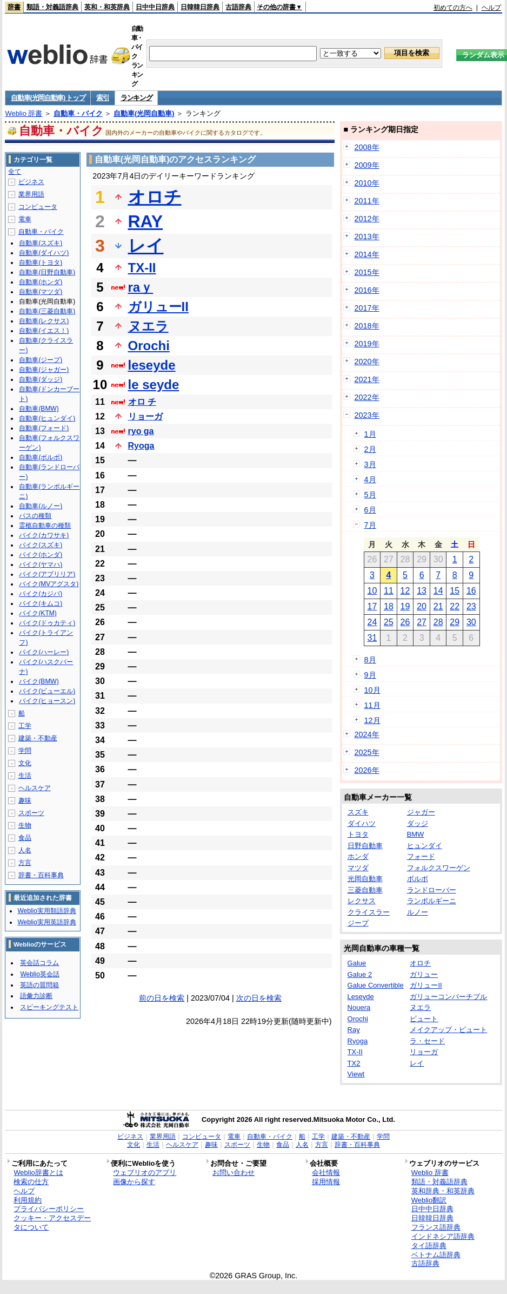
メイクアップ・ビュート (448, 1030)
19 (405, 606)
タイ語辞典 (428, 1246)
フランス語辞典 (436, 1227)
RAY (145, 221)
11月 (372, 705)
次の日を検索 (259, 998)
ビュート (424, 1019)
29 (454, 622)
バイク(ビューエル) (47, 691)
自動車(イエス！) (44, 330)
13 (421, 590)
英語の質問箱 (39, 985)
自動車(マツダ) (40, 291)
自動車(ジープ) (40, 360)
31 (372, 637)
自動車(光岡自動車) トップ (48, 98)
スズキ (358, 812)
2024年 (367, 734)
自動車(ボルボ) (40, 457)
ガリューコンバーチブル (448, 997)
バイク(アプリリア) (47, 574)
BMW (415, 834)
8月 (370, 659)
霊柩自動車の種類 (45, 525)
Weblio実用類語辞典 (46, 911)
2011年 (367, 200)
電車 (24, 219)
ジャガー (421, 812)
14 (438, 590)
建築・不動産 (37, 738)
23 (471, 606)
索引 (102, 98)
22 (454, 606)
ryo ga (141, 431)
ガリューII (158, 306)
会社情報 (326, 1172)
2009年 (367, 165)
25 (388, 622)
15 (454, 590)
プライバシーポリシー (49, 1209)
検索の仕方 (31, 1182)
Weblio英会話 (39, 974)
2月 (370, 449)
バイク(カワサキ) (44, 535)
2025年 (367, 752)
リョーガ (145, 416)
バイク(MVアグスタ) (48, 584)
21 (438, 606)
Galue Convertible (376, 985)
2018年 (367, 325)
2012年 (367, 218)
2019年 (367, 343)
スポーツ (31, 813)
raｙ (141, 287)
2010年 (367, 183)
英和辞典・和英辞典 (443, 1191)
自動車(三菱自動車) (47, 311)
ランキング (136, 98)
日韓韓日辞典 (200, 7)
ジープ (358, 923)
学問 (24, 750)
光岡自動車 (365, 879)
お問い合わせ (233, 1172)
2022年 (367, 397)
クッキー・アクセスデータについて (52, 1222)
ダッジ (417, 823)
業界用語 (31, 194)
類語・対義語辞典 (52, 7)
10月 (372, 690)
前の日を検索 (161, 998)
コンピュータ (37, 207)
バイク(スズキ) (40, 545)
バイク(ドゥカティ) (47, 623)
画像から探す (134, 1182)
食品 (24, 838)
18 (388, 606)
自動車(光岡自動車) (144, 113)
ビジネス (31, 182)
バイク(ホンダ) (40, 555)
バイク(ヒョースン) (47, 701)
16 (471, 590)
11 (388, 590)
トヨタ (358, 834)
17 (372, 606)
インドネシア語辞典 (443, 1236)
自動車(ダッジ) (40, 379)
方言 (24, 862)
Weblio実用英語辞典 (46, 922)
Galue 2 (360, 974)
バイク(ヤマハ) (40, 564)
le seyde (153, 384)
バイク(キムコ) (40, 603)
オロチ (155, 197)
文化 (24, 763)
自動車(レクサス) (44, 321)
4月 (370, 479)
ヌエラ (148, 326)
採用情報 (326, 1182)
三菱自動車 (365, 890)
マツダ (358, 868)
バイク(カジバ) (40, 593)
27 (421, 622)
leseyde (152, 365)
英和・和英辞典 (107, 7)
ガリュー (424, 974)
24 (372, 622)
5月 (370, 494)
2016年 (367, 290)
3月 (370, 464)
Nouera (359, 1007)
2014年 (367, 254)
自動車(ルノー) (40, 506)
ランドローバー (431, 890)
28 (438, 622)
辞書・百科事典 (41, 875)
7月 (370, 525)
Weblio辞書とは (38, 1172)
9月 (370, 675)
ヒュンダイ (424, 846)
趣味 (24, 800)
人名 (24, 850)
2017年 (367, 308)
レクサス (362, 901)
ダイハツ (362, 823)
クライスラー (369, 912)
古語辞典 (238, 7)
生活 (24, 775)
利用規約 (28, 1200)
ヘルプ (491, 7)
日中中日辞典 (155, 7)
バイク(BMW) (38, 681)
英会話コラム (39, 963)
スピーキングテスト (49, 1007)
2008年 (367, 147)
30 (471, 622)
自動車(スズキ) (40, 243)
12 (405, 590)
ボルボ (417, 879)
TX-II (142, 267)
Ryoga (141, 445)
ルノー (417, 912)
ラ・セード (427, 1041)
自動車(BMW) (38, 408)
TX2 (354, 1063)
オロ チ (142, 401)
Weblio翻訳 (428, 1200)
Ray (354, 1030)
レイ (146, 245)
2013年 (367, 236)
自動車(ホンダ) (40, 282)
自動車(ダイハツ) (44, 253)
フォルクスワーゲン (438, 868)
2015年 (367, 272)
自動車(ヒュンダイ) (47, 418)
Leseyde (361, 997)
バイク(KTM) (37, 613)
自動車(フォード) (44, 428)
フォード (421, 856)
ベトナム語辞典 (436, 1255)
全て (14, 171)
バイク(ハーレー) (44, 652)
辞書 (14, 7)
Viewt (356, 1074)
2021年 (367, 379)
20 (421, 606)
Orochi (149, 345)
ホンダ (358, 856)
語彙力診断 (36, 996)
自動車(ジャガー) (44, 369)
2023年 (367, 415)
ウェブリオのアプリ (144, 1172)
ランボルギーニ (431, 901)
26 (405, 622)
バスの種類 (35, 516)
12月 (372, 720)
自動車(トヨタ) (40, 262)
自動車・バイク (78, 113)
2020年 (367, 361)
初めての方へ (452, 7)
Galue (357, 963)
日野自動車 (365, 846)
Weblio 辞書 (23, 113)
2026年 (367, 770)
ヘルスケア (34, 788)
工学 (24, 726)
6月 (370, 509)
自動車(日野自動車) (47, 272)
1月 (370, 434)
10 (372, 590)
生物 (24, 825)
